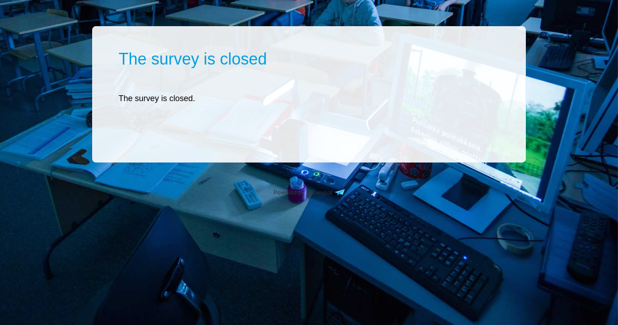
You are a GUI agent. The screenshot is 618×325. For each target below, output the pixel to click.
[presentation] (157, 98)
